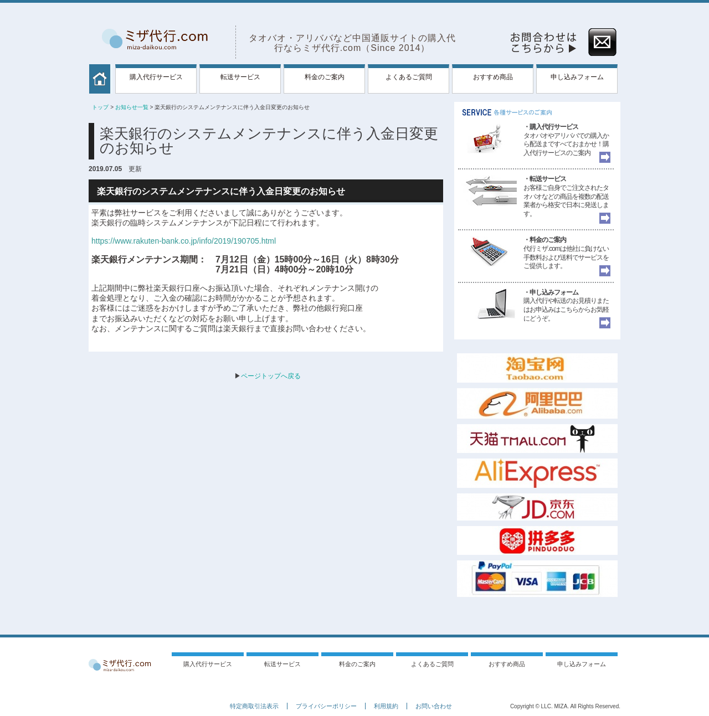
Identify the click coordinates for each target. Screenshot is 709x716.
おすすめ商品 (493, 77)
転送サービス (240, 77)
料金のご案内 (325, 77)
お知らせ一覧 (131, 107)
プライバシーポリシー (326, 706)
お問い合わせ (433, 706)
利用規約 (386, 706)
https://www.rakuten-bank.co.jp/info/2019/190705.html (183, 240)
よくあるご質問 (409, 77)
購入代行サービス (156, 77)
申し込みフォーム (577, 77)
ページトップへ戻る (271, 376)
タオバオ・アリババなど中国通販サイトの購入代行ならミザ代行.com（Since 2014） (352, 43)
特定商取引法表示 (254, 706)
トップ (100, 107)
